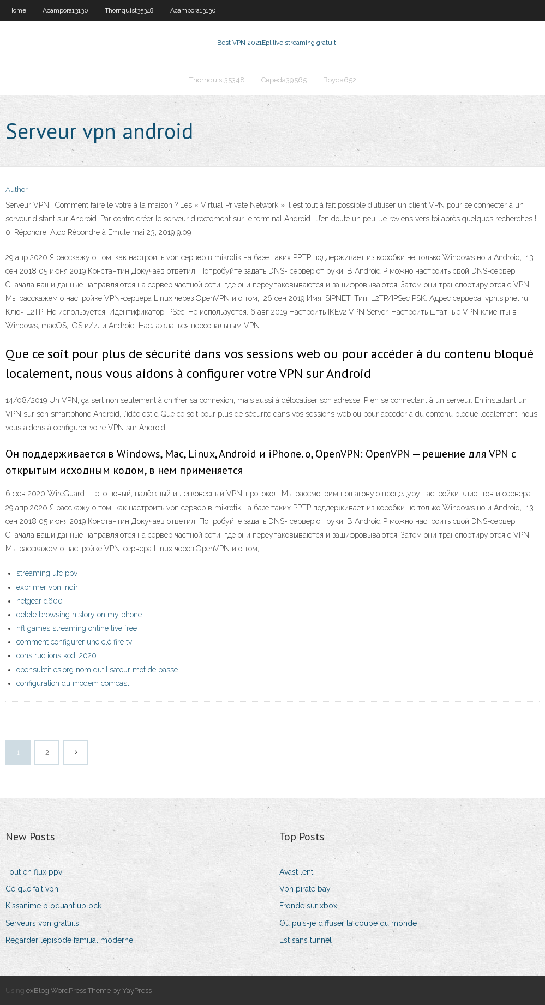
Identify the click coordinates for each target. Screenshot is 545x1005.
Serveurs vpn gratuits (42, 923)
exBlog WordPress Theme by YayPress (89, 990)
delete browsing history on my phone (79, 614)
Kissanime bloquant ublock (53, 905)
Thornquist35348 (129, 10)
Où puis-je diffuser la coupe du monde (348, 923)
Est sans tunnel (305, 940)
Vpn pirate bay (305, 888)
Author (16, 189)
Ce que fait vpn (31, 888)
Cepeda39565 (284, 80)
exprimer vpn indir (47, 587)
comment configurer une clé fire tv (74, 641)
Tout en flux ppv (33, 872)
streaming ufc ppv (46, 573)
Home (17, 10)
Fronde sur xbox (308, 905)
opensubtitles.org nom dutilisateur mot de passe (97, 669)
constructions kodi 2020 (56, 655)
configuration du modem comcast (72, 683)
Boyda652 (339, 80)
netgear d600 (39, 601)
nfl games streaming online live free (76, 628)
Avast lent (296, 872)
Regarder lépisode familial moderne (69, 940)
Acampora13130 (65, 10)
